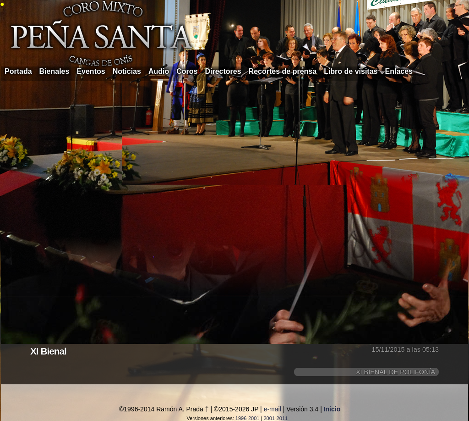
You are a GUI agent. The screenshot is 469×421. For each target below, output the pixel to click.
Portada (18, 71)
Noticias (127, 71)
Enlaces (399, 71)
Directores (223, 71)
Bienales (54, 71)
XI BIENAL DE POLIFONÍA (395, 372)
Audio (158, 71)
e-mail (272, 409)
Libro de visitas (350, 71)
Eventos (90, 71)
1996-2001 (247, 418)
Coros (186, 71)
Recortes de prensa (283, 71)
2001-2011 (275, 418)
